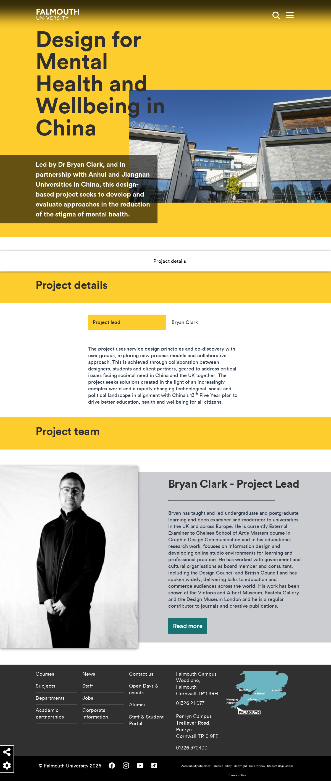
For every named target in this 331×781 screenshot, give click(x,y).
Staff (87, 686)
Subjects (45, 686)
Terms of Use (237, 775)
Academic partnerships (50, 713)
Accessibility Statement (196, 766)
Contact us (141, 674)
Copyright (240, 766)
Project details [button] (149, 261)
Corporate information (95, 713)
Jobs (87, 698)
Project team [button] (191, 261)
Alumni (137, 704)
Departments (50, 698)
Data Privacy (257, 766)
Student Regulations (280, 766)
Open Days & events (144, 689)
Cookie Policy (223, 766)
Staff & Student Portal (146, 720)
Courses (45, 674)
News (88, 674)
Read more (188, 626)
